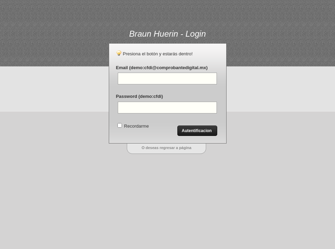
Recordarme (133, 126)
